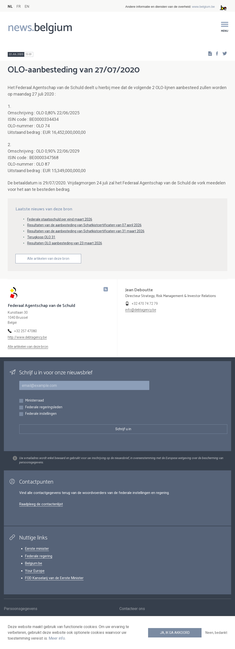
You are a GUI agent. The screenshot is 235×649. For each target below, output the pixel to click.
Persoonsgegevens (20, 609)
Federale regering (38, 556)
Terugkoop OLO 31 (41, 237)
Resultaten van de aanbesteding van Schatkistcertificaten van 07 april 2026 (84, 225)
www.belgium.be (203, 6)
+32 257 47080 (25, 331)
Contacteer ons (132, 609)
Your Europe (35, 571)
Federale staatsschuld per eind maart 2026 (59, 219)
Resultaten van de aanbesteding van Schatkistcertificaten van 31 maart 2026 (85, 231)
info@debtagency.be (140, 310)
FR (18, 6)
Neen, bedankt (216, 633)
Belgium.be (33, 563)
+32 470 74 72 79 (145, 303)
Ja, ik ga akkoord (175, 633)
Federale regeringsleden (43, 407)
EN (27, 6)
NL (10, 6)
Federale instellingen (41, 414)
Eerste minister (37, 548)
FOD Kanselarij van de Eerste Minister (54, 578)
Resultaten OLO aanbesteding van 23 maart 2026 (64, 243)
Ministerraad (34, 400)
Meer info (57, 638)
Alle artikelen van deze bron (48, 258)
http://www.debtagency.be (27, 337)
